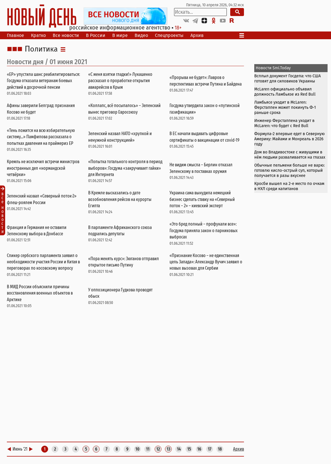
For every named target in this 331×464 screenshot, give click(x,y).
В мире (120, 35)
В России (95, 35)
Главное (15, 35)
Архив (197, 35)
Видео (141, 35)
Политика (41, 49)
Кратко (38, 35)
